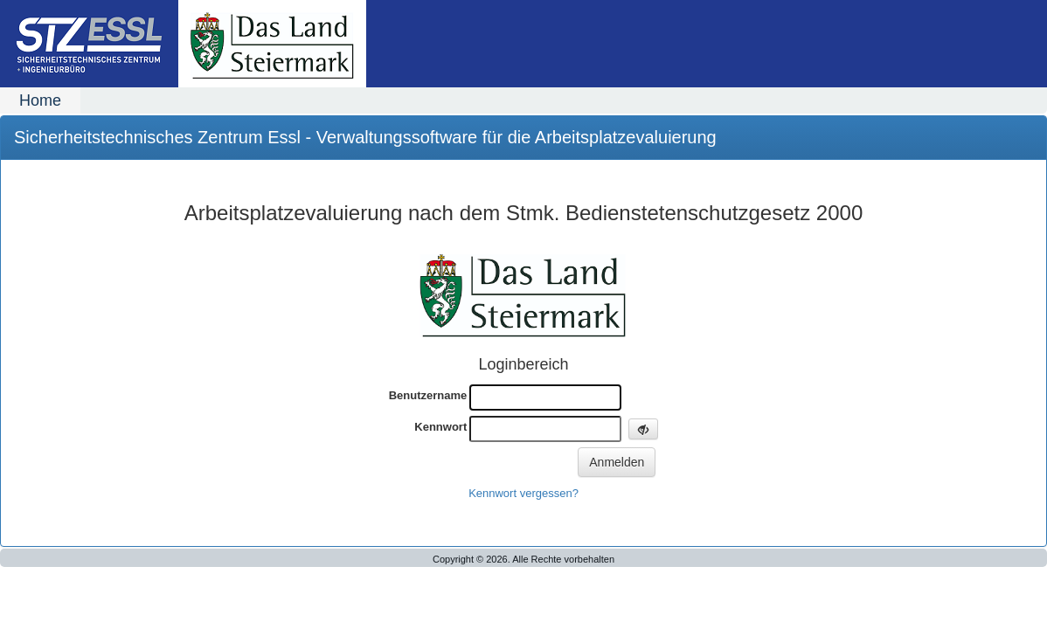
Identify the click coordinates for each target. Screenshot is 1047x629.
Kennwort (440, 426)
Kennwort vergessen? (523, 493)
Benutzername (428, 395)
